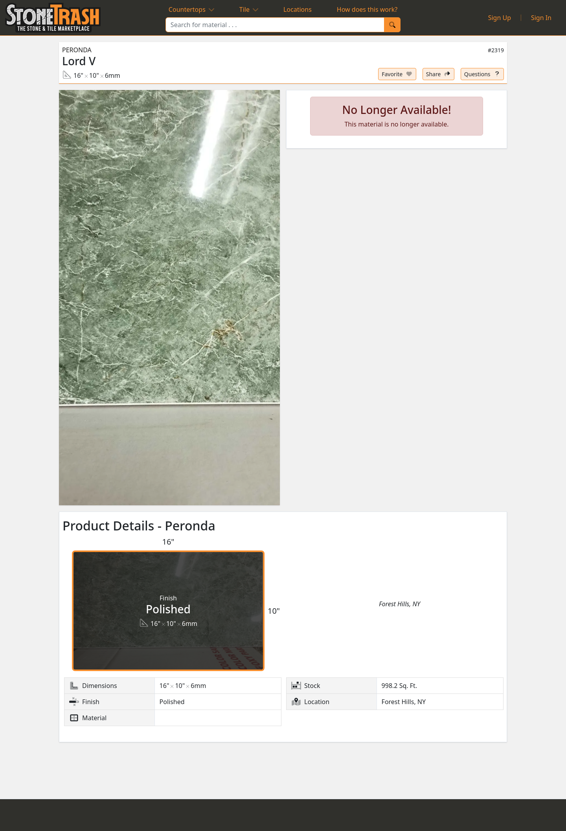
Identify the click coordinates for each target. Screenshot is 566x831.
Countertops (191, 9)
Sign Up (499, 17)
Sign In (541, 17)
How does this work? (367, 9)
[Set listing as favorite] (397, 74)
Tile (248, 9)
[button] (169, 298)
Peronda (77, 50)
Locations (297, 9)
